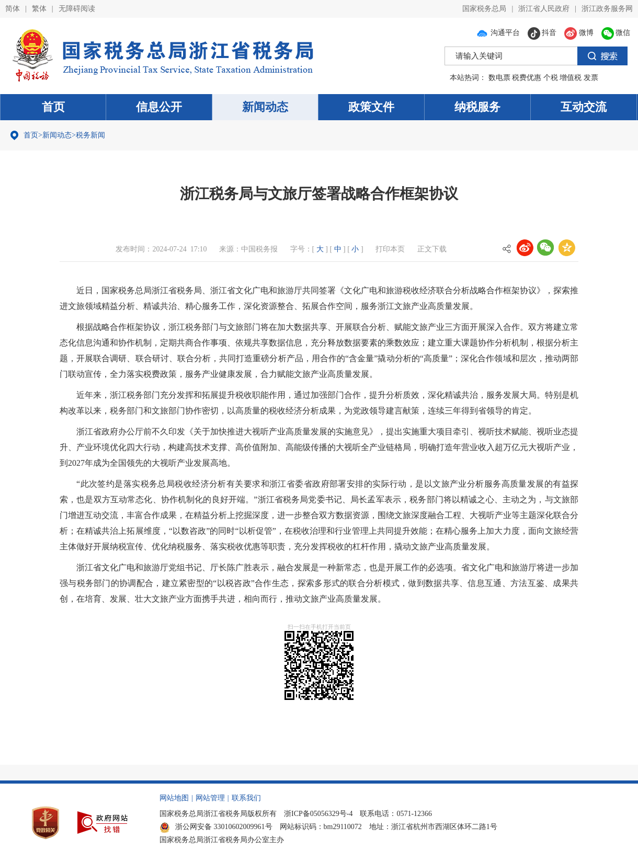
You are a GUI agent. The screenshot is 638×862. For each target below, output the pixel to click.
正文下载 (432, 249)
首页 (53, 106)
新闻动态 (265, 106)
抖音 (542, 33)
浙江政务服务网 (607, 9)
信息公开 (159, 106)
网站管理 (210, 798)
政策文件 (371, 106)
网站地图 (174, 798)
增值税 (571, 78)
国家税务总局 (484, 9)
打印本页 (390, 249)
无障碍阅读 (77, 9)
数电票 (499, 78)
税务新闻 (90, 135)
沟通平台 (498, 33)
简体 (12, 9)
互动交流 (584, 106)
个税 (550, 78)
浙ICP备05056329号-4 (318, 814)
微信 (616, 33)
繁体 (39, 9)
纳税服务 (477, 106)
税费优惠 (526, 78)
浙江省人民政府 (543, 9)
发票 (591, 78)
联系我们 (246, 798)
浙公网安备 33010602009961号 (216, 827)
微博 (579, 33)
